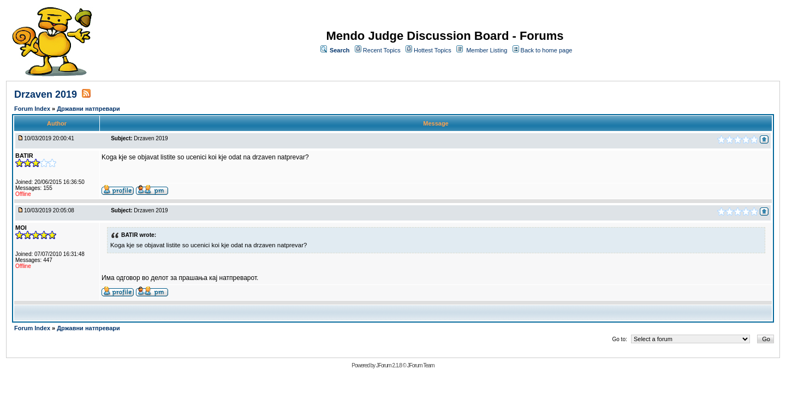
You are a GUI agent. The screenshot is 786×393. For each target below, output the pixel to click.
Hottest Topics (432, 50)
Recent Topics (382, 50)
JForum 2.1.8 (389, 365)
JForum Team (420, 365)
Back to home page (547, 50)
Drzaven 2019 (45, 94)
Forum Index (33, 108)
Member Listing (486, 50)
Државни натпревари (88, 108)
